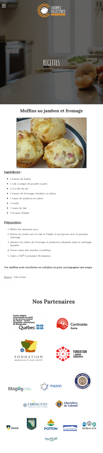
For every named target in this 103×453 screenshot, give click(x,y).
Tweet (7, 284)
